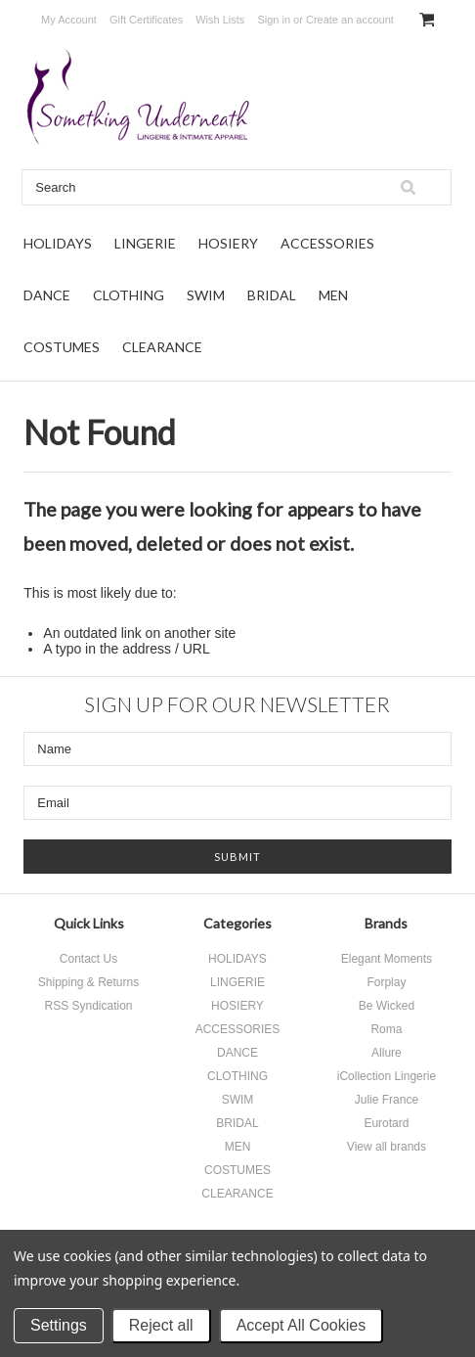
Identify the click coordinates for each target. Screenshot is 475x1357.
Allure (386, 1053)
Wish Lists (219, 19)
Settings (58, 1325)
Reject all (161, 1325)
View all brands (386, 1146)
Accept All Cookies (302, 1325)
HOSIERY (228, 243)
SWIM (206, 295)
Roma (386, 1029)
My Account (69, 19)
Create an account (350, 19)
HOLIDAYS (57, 243)
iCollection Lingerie (386, 1076)
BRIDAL (271, 295)
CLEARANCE (162, 347)
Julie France (386, 1100)
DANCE (46, 295)
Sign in (273, 19)
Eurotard (386, 1123)
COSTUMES (61, 347)
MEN (333, 295)
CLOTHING (128, 295)
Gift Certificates (146, 19)
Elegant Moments (386, 959)
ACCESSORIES (327, 243)
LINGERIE (145, 243)
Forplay (386, 982)
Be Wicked (386, 1006)
